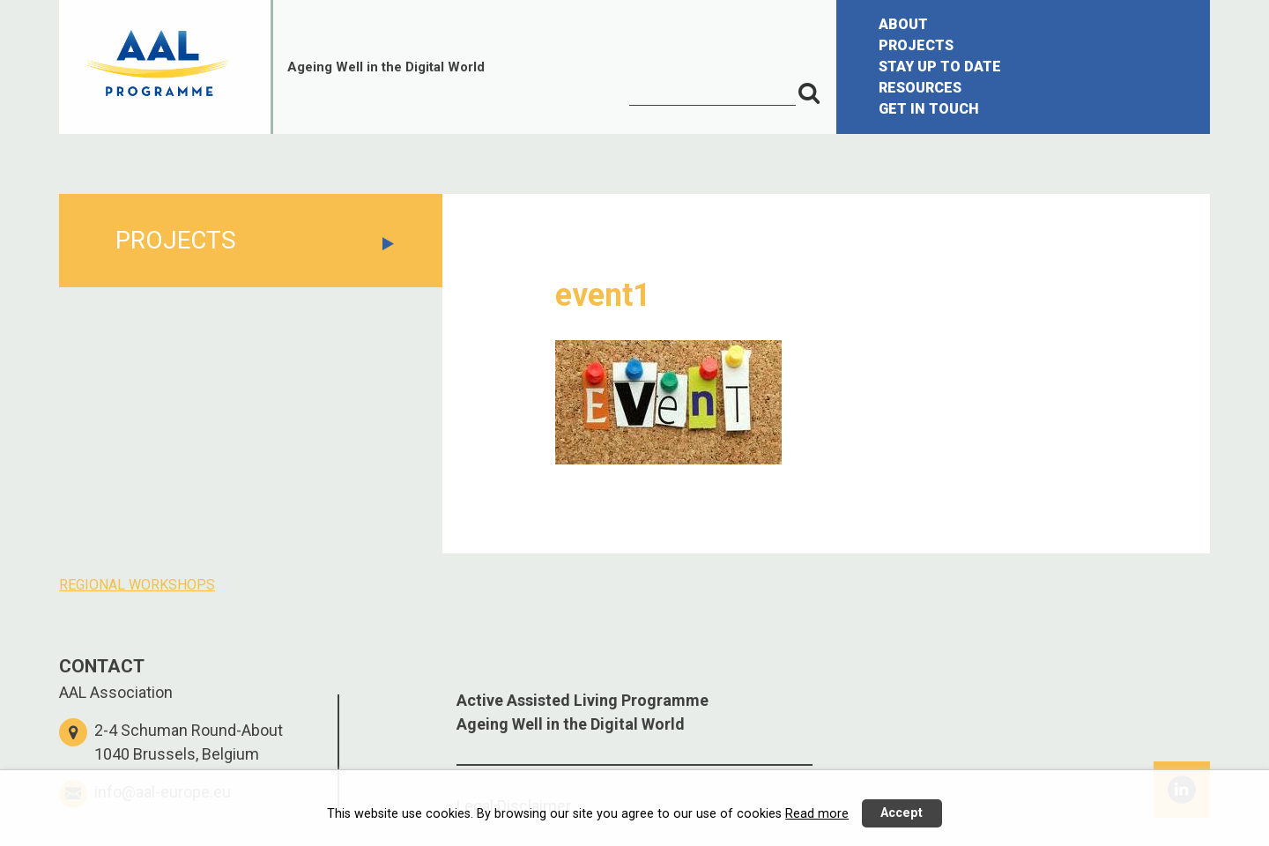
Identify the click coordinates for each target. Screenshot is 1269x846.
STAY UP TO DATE (940, 66)
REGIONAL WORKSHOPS (137, 584)
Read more (817, 813)
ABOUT (903, 24)
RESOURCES (920, 87)
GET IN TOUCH (929, 108)
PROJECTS (916, 45)
